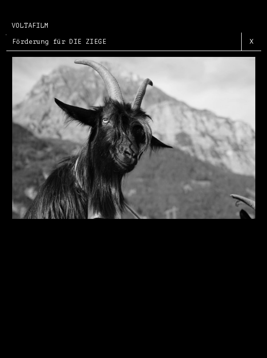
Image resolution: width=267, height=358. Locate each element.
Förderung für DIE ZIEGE (59, 41)
